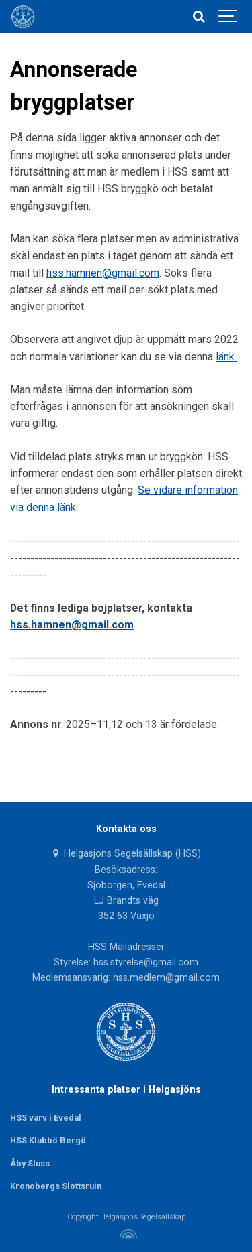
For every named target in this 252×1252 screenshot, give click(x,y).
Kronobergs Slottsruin (55, 1186)
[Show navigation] (228, 16)
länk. (226, 356)
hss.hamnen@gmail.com (102, 273)
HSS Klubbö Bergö (48, 1140)
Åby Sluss (30, 1163)
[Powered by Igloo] (126, 1234)
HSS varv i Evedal (45, 1118)
